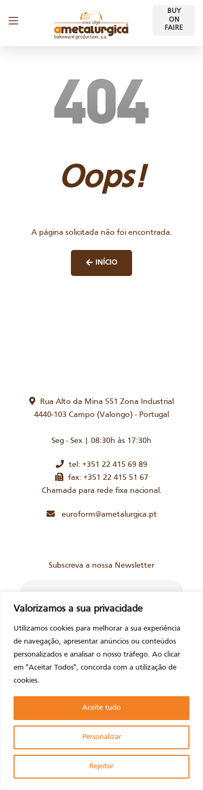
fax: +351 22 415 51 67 (101, 477)
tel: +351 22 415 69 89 (101, 464)
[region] (101, 691)
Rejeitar (101, 766)
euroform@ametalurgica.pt (102, 514)
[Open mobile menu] (13, 20)
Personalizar (101, 737)
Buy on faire (174, 19)
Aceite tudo (101, 707)
